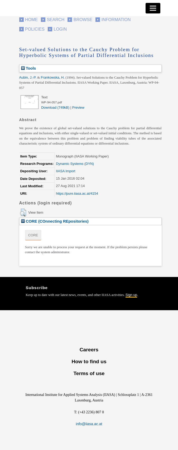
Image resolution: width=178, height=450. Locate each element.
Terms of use (88, 373)
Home (31, 19)
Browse (83, 19)
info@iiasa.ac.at (89, 424)
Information (116, 19)
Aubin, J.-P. (28, 77)
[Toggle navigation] (153, 8)
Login (60, 29)
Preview (78, 107)
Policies (35, 29)
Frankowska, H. (53, 77)
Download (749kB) (55, 107)
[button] (23, 213)
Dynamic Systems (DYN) (75, 164)
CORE (33, 235)
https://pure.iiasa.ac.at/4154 (77, 193)
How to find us (88, 361)
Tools (28, 68)
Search (56, 19)
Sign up (131, 295)
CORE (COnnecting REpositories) (55, 221)
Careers (89, 349)
